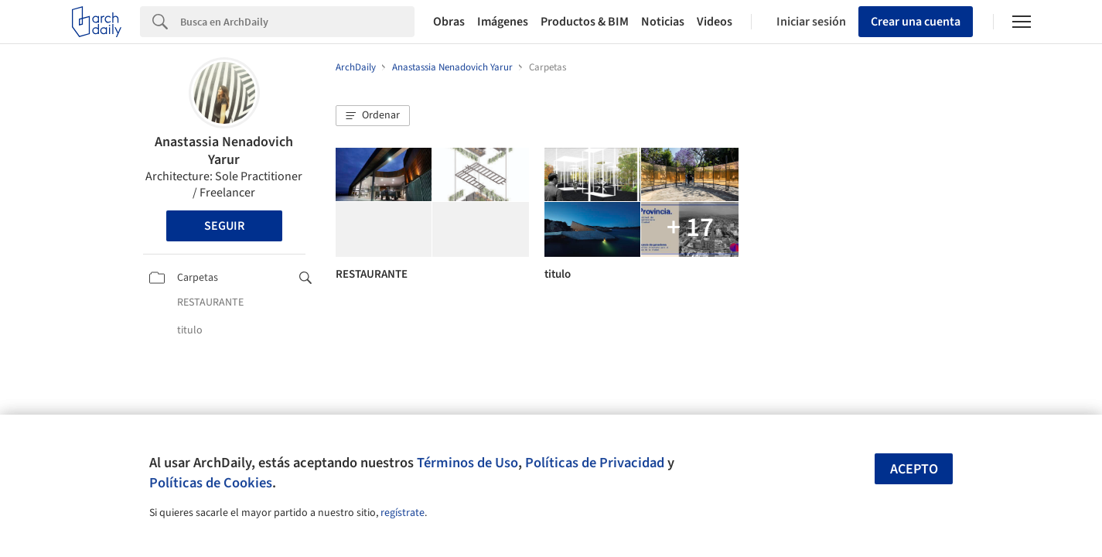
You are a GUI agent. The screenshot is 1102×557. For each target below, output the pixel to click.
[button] (373, 116)
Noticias (662, 21)
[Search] (297, 21)
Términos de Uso (467, 463)
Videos (714, 21)
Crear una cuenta (915, 21)
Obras (449, 21)
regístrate (402, 513)
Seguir (224, 225)
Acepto (914, 469)
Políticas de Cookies (210, 483)
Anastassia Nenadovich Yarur (224, 150)
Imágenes (502, 21)
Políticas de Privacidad (594, 463)
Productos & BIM (585, 21)
